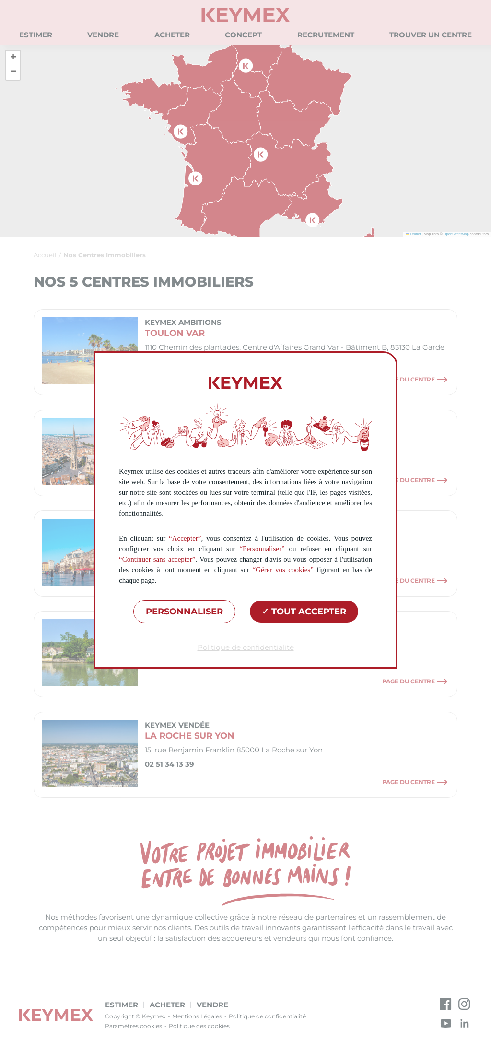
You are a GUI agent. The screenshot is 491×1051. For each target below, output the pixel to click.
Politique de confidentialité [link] (246, 647)
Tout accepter (304, 611)
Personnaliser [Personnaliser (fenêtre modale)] (184, 611)
